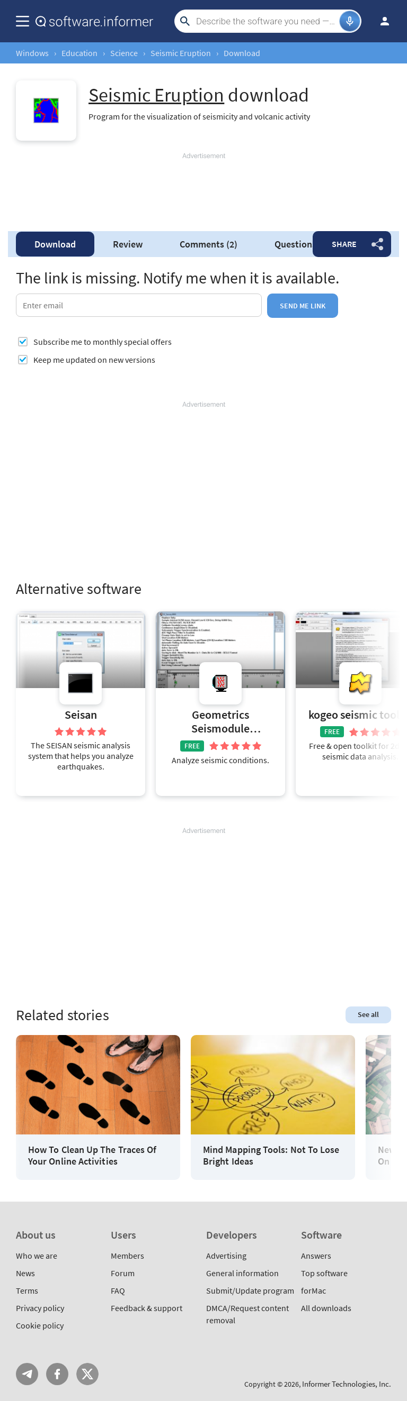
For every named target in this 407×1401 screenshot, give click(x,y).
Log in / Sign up (380, 21)
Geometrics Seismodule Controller (220, 723)
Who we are (36, 1255)
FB (57, 1374)
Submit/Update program (250, 1290)
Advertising (226, 1255)
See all (368, 1014)
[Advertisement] (203, 192)
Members (127, 1255)
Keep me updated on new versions (94, 359)
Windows (32, 53)
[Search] (266, 21)
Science (124, 53)
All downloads (326, 1308)
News (25, 1273)
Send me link (302, 305)
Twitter (87, 1374)
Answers (316, 1255)
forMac (313, 1290)
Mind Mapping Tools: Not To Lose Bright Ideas (271, 1155)
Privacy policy (40, 1308)
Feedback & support (146, 1308)
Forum (123, 1273)
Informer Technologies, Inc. (346, 1384)
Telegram (27, 1374)
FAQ (118, 1290)
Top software (324, 1273)
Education (79, 53)
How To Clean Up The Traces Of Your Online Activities (92, 1155)
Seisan (81, 715)
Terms (27, 1290)
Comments (208, 244)
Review (128, 244)
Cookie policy (40, 1325)
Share (344, 244)
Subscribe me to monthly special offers (102, 341)
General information (242, 1273)
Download (55, 244)
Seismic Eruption (181, 53)
